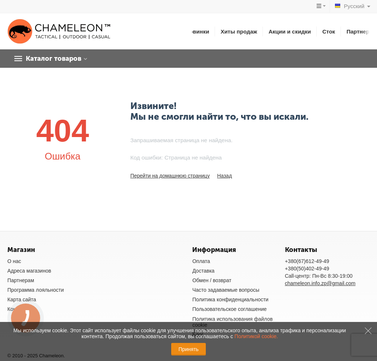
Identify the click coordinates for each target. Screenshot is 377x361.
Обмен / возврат (211, 280)
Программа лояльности (35, 290)
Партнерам (361, 31)
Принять (189, 349)
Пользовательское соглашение (229, 309)
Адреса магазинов (29, 271)
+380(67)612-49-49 (307, 261)
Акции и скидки (289, 31)
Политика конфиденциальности (230, 299)
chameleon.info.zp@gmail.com (320, 283)
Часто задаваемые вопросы (225, 290)
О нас (14, 261)
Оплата (201, 261)
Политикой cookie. (256, 336)
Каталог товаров (53, 59)
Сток (328, 31)
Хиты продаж (239, 31)
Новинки (197, 31)
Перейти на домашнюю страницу (170, 176)
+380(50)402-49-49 (307, 268)
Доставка (203, 271)
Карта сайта (21, 299)
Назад (224, 176)
